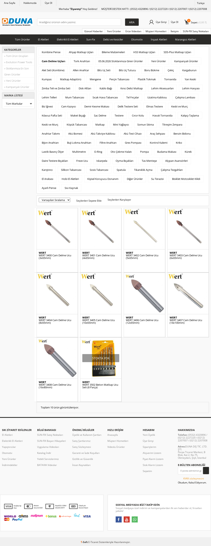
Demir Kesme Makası (96, 106)
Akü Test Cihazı (133, 133)
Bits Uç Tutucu (127, 70)
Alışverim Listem (152, 453)
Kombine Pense (51, 52)
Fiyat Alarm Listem (153, 459)
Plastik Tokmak (147, 79)
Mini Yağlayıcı (121, 124)
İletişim (175, 31)
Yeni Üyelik (149, 435)
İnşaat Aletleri (159, 39)
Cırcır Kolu (138, 115)
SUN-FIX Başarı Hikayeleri (51, 441)
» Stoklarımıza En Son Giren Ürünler (16, 71)
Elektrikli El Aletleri (67, 39)
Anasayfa (112, 435)
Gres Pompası (133, 142)
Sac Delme (100, 115)
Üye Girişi (161, 22)
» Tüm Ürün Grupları (16, 56)
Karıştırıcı (47, 170)
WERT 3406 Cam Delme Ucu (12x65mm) (142, 321)
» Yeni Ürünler (12, 80)
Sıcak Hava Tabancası (105, 97)
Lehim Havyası (191, 88)
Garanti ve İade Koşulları (86, 453)
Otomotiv (137, 39)
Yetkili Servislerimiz (48, 459)
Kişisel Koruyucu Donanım (102, 179)
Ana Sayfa (9, 3)
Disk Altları (85, 88)
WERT (42, 252)
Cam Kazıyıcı (68, 106)
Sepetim (147, 471)
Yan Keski (190, 79)
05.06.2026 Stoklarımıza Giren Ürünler (120, 61)
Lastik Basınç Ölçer (53, 151)
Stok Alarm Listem (153, 465)
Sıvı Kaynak (71, 188)
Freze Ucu (82, 161)
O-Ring (98, 151)
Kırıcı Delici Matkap (131, 88)
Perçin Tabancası (119, 79)
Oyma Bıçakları (124, 161)
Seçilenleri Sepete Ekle (89, 200)
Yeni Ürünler (114, 31)
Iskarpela (101, 161)
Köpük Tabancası (77, 124)
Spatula (121, 170)
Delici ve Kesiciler (113, 39)
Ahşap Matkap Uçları (81, 52)
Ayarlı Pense (49, 188)
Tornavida (170, 79)
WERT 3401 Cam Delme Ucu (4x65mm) (98, 256)
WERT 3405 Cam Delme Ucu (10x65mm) (98, 321)
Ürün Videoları (133, 31)
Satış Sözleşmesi (81, 447)
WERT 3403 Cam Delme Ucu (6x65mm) (186, 256)
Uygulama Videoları (48, 447)
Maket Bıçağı (78, 115)
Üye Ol (48, 3)
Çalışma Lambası (185, 97)
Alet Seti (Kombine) (53, 70)
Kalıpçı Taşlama (190, 115)
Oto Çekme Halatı (121, 151)
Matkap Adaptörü (70, 79)
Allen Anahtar (81, 70)
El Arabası (47, 179)
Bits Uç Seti (103, 70)
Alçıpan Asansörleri (176, 161)
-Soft (84, 542)
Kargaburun (189, 70)
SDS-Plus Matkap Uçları (177, 52)
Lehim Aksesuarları (162, 88)
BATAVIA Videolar (47, 465)
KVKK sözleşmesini (193, 478)
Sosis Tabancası (99, 170)
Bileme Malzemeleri (113, 52)
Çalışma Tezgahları (172, 170)
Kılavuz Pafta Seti (52, 115)
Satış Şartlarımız (81, 441)
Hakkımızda (30, 3)
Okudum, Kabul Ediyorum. (192, 480)
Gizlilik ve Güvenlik (82, 459)
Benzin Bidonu (182, 133)
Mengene (95, 79)
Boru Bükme (151, 70)
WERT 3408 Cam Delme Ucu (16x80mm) (55, 386)
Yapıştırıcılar (9, 447)
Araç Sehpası (157, 133)
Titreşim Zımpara (172, 124)
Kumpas (47, 79)
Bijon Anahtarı (50, 142)
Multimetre (79, 151)
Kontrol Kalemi (158, 142)
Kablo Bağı (106, 88)
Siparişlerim (149, 447)
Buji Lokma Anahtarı (79, 142)
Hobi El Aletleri (70, 179)
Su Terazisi (157, 179)
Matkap (100, 124)
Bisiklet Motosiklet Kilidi (186, 179)
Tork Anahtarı (82, 61)
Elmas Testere (154, 106)
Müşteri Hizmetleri (156, 31)
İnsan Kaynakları (81, 465)
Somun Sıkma (145, 124)
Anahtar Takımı (51, 133)
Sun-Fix (90, 39)
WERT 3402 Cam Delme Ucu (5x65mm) (142, 256)
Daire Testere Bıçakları (55, 161)
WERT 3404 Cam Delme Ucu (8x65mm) (55, 321)
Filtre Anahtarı (108, 142)
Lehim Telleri (49, 97)
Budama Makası (166, 151)
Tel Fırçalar (132, 97)
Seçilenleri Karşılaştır (119, 199)
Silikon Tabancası (71, 170)
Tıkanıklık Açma (143, 170)
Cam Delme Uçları (53, 61)
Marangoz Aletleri (185, 39)
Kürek (188, 151)
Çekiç (171, 70)
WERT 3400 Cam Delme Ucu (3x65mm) (55, 256)
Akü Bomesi (75, 133)
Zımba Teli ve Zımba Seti (56, 88)
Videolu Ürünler (116, 447)
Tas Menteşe (149, 161)
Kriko (179, 142)
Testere (119, 115)
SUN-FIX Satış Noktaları (196, 31)
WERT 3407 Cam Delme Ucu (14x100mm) (186, 321)
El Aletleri (43, 39)
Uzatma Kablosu (157, 97)
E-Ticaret (93, 542)
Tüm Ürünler (22, 39)
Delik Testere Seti (128, 106)
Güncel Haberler (93, 31)
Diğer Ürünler (135, 179)
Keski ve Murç (179, 106)
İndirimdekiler (9, 465)
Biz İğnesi (47, 106)
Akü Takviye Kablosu (103, 133)
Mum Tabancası (74, 97)
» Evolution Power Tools (18, 62)
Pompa (144, 151)
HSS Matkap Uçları (144, 52)
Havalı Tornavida (162, 115)
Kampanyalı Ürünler (186, 61)
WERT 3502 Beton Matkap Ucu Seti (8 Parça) (100, 386)
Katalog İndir (44, 453)
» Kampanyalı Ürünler (16, 87)
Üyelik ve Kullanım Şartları (86, 435)
